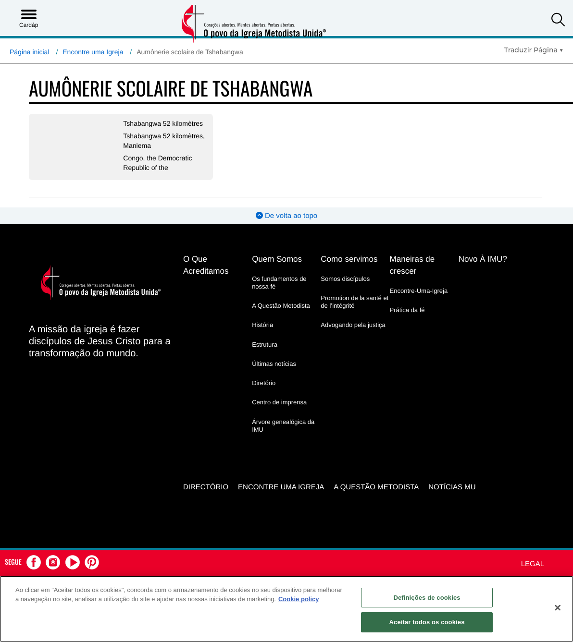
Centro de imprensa (279, 402)
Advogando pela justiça (353, 324)
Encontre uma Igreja (92, 52)
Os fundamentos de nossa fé (279, 282)
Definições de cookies (426, 597)
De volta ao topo (286, 216)
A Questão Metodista (281, 305)
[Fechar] (557, 607)
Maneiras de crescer (412, 265)
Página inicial (30, 52)
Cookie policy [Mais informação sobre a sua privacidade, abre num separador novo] (298, 599)
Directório (205, 487)
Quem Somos (277, 259)
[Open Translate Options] (533, 50)
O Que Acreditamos (205, 265)
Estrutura (264, 344)
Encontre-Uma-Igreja (419, 290)
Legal (532, 563)
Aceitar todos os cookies (427, 622)
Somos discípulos (345, 278)
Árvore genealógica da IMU (283, 425)
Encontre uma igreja (281, 487)
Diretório (263, 383)
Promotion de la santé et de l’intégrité (354, 301)
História (262, 324)
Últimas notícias (274, 363)
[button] (558, 21)
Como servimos (349, 259)
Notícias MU (451, 487)
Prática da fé (407, 310)
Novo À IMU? (483, 259)
